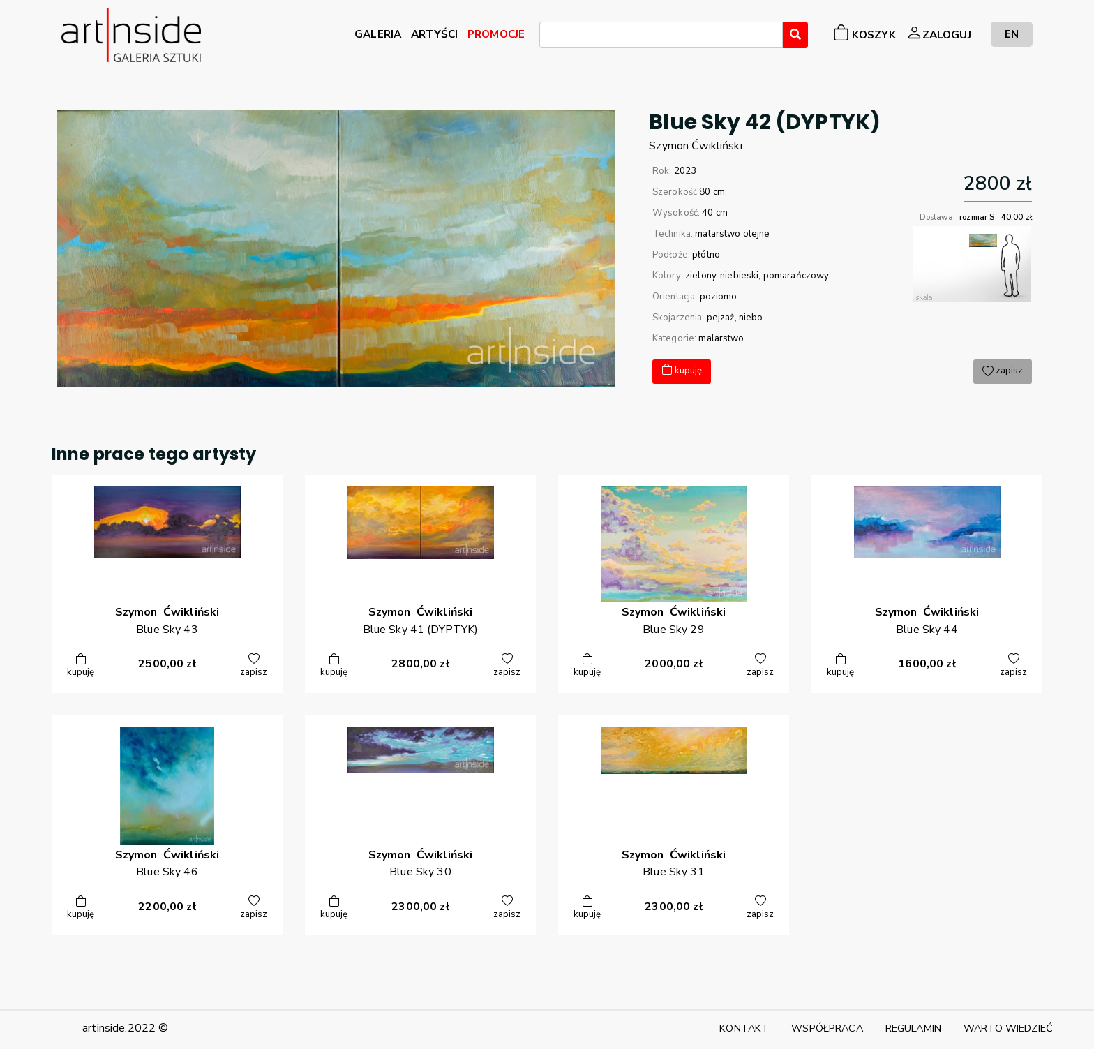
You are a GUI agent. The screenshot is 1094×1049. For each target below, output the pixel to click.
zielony (700, 275)
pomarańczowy (796, 275)
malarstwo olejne (732, 234)
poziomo (718, 296)
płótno (706, 254)
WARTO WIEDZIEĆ (1008, 1028)
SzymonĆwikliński (695, 146)
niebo (751, 317)
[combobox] (661, 35)
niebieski (739, 275)
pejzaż (721, 317)
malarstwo (721, 338)
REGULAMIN (913, 1028)
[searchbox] (548, 37)
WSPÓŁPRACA (826, 1028)
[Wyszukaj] (795, 35)
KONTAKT (744, 1028)
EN (1012, 34)
